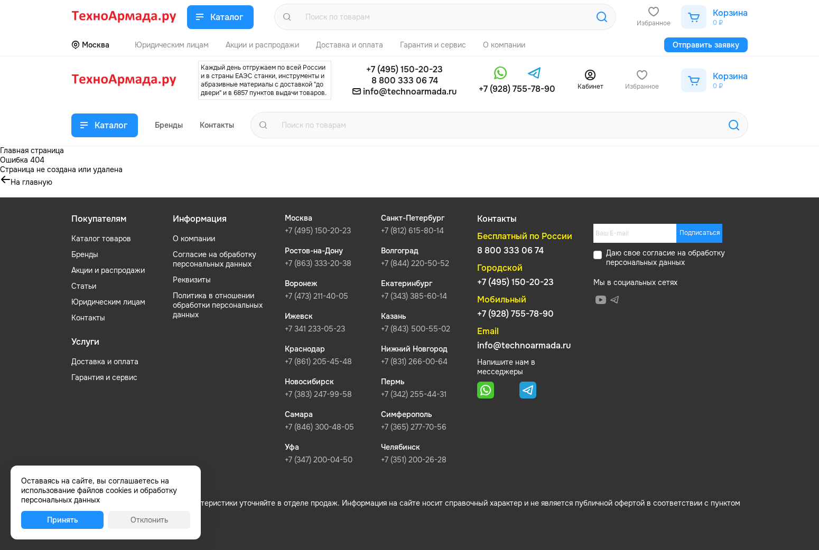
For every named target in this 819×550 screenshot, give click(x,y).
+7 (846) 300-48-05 (319, 427)
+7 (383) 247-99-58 (318, 394)
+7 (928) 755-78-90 (517, 88)
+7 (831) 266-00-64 (414, 361)
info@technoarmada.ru (410, 91)
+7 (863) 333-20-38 (318, 263)
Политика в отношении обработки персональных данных (218, 305)
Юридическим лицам (108, 302)
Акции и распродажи (108, 270)
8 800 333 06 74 (404, 80)
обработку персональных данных (665, 257)
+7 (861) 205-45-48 (318, 361)
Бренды (84, 254)
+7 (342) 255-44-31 (413, 394)
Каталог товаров (101, 238)
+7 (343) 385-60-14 (414, 296)
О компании (194, 238)
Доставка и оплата (104, 361)
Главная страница (32, 150)
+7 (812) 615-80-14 (412, 230)
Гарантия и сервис (104, 377)
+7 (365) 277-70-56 (413, 427)
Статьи (83, 286)
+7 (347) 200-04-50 (318, 459)
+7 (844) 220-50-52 (415, 263)
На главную (31, 182)
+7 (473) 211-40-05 (316, 296)
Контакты (88, 318)
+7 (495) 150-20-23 (404, 69)
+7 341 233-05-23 (315, 329)
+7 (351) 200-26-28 (413, 459)
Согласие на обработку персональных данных (214, 259)
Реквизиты (192, 280)
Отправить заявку (706, 45)
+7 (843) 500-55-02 (415, 329)
